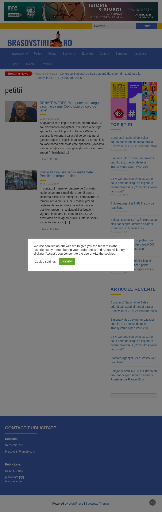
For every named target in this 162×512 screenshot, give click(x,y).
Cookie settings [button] (45, 261)
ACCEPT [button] (67, 261)
